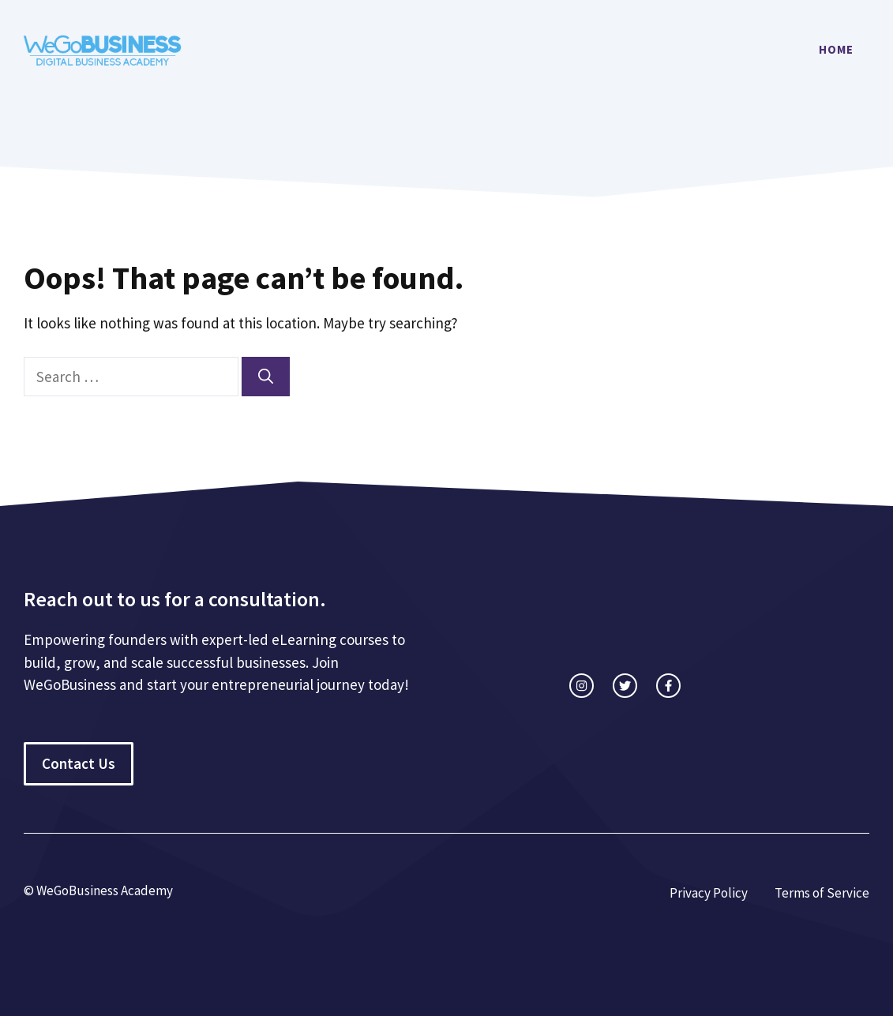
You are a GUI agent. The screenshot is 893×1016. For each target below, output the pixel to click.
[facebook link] (668, 685)
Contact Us (78, 763)
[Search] (266, 377)
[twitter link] (625, 685)
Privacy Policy (709, 893)
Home (836, 49)
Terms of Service (822, 893)
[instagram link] (581, 685)
